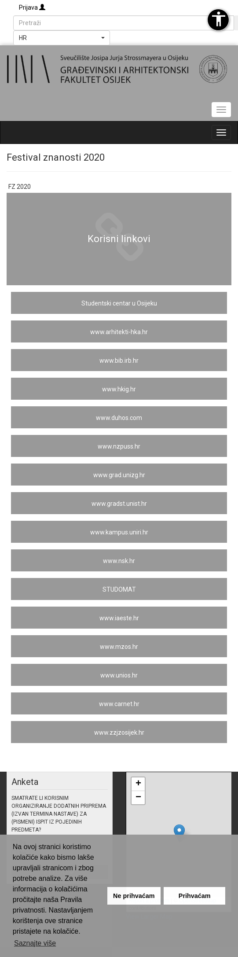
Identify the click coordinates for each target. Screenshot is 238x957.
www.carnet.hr (119, 703)
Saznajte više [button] (35, 943)
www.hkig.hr (119, 389)
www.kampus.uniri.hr (119, 532)
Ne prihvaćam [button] (133, 895)
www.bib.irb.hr (119, 360)
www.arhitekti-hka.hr (119, 331)
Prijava (32, 7)
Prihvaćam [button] (195, 895)
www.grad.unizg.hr (119, 474)
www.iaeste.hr (119, 618)
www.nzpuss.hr (119, 446)
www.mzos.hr (119, 646)
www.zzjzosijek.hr (119, 732)
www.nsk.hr (119, 560)
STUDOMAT (119, 589)
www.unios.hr (119, 675)
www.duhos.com (119, 417)
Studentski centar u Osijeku (119, 303)
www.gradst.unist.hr (119, 503)
